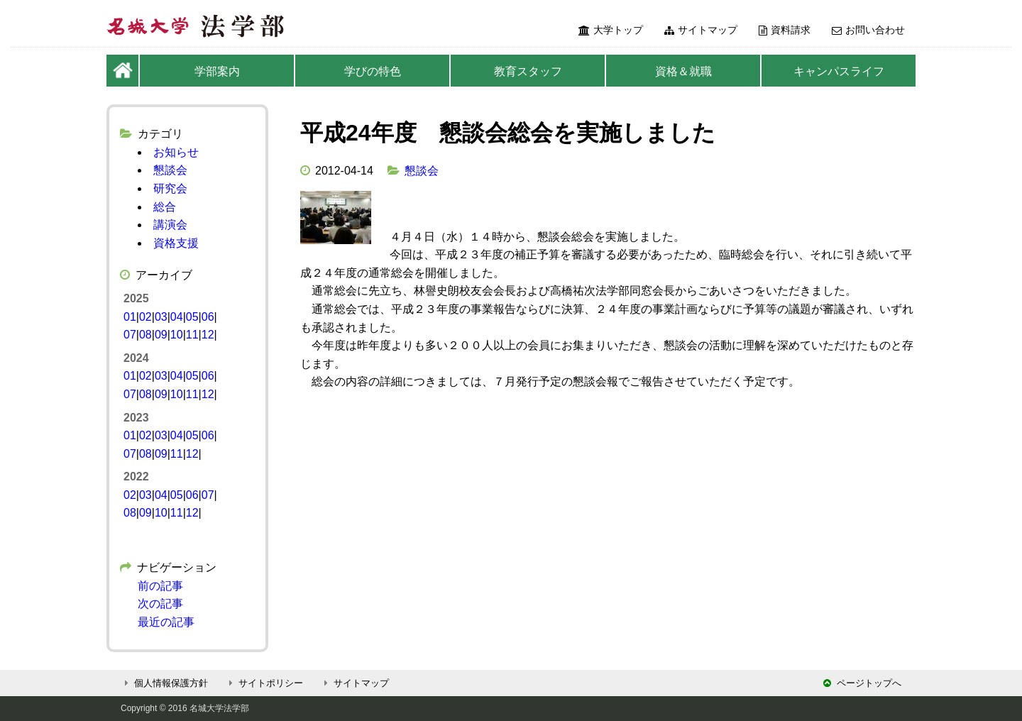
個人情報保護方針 (164, 683)
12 (208, 335)
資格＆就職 (683, 71)
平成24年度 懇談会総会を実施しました (507, 132)
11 (192, 335)
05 (192, 317)
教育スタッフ (528, 71)
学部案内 (217, 71)
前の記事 (160, 586)
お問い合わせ (868, 29)
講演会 (170, 225)
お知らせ (176, 152)
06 (208, 317)
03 (161, 317)
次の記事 (160, 604)
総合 (164, 207)
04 (176, 317)
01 (129, 317)
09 (161, 335)
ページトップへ (862, 683)
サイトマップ (700, 29)
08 (145, 335)
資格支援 (176, 243)
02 (145, 317)
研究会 (170, 188)
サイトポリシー (264, 683)
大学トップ (610, 29)
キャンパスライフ (838, 71)
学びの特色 (372, 71)
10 (176, 335)
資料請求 (785, 29)
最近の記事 (166, 622)
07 (129, 335)
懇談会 (422, 171)
